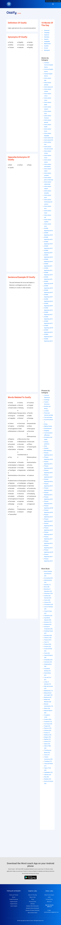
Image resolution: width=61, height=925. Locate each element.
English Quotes (13, 901)
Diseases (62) (47, 624)
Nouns (13, 897)
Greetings (46, 399)
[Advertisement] (22, 100)
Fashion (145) (47, 637)
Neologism (47, 50)
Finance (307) (47, 640)
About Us (49, 901)
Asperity (46, 39)
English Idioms (13, 903)
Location (46, 410)
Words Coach (30, 920)
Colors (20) (47, 600)
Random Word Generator (32, 906)
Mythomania (47, 43)
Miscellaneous (48, 450)
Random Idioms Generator (32, 908)
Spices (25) (47, 743)
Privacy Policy (49, 899)
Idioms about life (48, 140)
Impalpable (47, 41)
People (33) (47, 726)
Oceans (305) (47, 719)
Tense (32, 899)
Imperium (46, 35)
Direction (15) (47, 622)
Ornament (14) (48, 721)
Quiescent (46, 30)
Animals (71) (47, 584)
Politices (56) (47, 730)
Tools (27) (47, 754)
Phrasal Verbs (32, 901)
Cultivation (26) (48, 615)
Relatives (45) (47, 735)
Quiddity (46, 46)
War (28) (46, 777)
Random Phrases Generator (32, 910)
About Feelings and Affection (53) (48, 573)
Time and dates (48, 417)
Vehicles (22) (47, 774)
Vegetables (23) (48, 772)
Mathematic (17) (48, 690)
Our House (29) (48, 723)
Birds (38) (46, 586)
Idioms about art (48, 87)
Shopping (46, 430)
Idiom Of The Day (32, 895)
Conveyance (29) (48, 604)
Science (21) (47, 741)
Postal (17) (47, 732)
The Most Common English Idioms (48, 65)
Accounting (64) (48, 578)
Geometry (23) (48, 662)
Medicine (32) (47, 697)
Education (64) (48, 635)
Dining (45, 424)
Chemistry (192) (48, 593)
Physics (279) (47, 728)
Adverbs (33, 903)
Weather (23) (47, 779)
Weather (46, 448)
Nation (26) (47, 708)
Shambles (46, 37)
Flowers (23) (47, 646)
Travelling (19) (48, 761)
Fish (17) (46, 642)
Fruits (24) (47, 653)
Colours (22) (47, 602)
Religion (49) (47, 737)
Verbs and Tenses (13, 895)
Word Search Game (32, 912)
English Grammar (13, 899)
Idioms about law (48, 137)
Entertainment (48, 428)
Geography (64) (48, 659)
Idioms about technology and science (48, 202)
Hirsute (46, 48)
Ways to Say (33, 897)
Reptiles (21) (47, 739)
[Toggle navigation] (53, 4)
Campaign (46, 32)
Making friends (48, 426)
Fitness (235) (47, 644)
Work (45, 446)
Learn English (13, 906)
